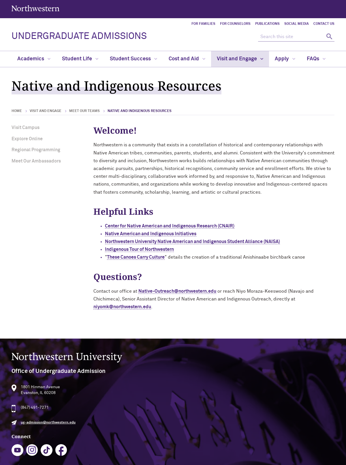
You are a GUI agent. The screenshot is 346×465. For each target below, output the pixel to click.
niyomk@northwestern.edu (122, 307)
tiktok (171, 414)
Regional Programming (36, 149)
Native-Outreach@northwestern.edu (177, 291)
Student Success (133, 58)
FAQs (316, 58)
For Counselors (235, 24)
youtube (142, 414)
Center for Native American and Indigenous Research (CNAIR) (169, 226)
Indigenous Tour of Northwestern (139, 249)
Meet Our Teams (84, 111)
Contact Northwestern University (291, 439)
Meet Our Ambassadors (36, 161)
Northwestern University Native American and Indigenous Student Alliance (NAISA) (192, 241)
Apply (285, 58)
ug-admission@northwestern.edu (48, 435)
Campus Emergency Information (290, 420)
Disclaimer (115, 459)
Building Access (274, 411)
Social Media (296, 24)
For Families (203, 24)
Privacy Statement (148, 459)
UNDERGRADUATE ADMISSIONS (79, 36)
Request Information (167, 436)
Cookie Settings (225, 459)
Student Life (80, 58)
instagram (156, 414)
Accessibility (88, 459)
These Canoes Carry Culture (136, 257)
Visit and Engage (240, 58)
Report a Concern (188, 459)
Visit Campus (26, 127)
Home (17, 111)
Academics (33, 58)
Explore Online (27, 139)
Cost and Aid (187, 58)
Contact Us (323, 24)
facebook (185, 414)
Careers (267, 429)
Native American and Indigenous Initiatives (150, 233)
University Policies (277, 448)
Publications (267, 24)
